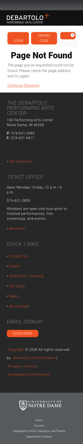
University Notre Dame (42, 5)
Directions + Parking (26, 276)
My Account (19, 306)
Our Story (17, 286)
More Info (17, 229)
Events (14, 266)
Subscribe (22, 333)
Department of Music (39, 436)
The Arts (39, 425)
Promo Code (44, 38)
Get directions (21, 161)
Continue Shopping (23, 85)
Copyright (16, 350)
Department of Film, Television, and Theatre (39, 431)
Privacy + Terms (21, 366)
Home (39, 420)
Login (18, 38)
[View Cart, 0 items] (68, 35)
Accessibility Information (29, 374)
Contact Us (18, 256)
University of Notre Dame (34, 358)
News (14, 296)
